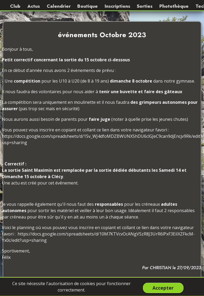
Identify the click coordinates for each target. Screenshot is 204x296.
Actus (33, 6)
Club (15, 6)
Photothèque (174, 6)
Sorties (144, 6)
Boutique (87, 6)
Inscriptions (117, 6)
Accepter (163, 288)
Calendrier (59, 6)
